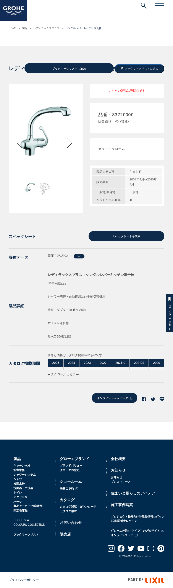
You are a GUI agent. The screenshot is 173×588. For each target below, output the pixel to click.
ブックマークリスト (169, 316)
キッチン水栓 (21, 465)
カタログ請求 (68, 510)
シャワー (19, 478)
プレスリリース (121, 481)
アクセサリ (20, 496)
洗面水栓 (19, 483)
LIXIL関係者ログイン (124, 520)
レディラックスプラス (46, 28)
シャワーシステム (24, 474)
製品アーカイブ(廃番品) (28, 505)
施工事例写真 (122, 504)
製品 (24, 28)
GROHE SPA (21, 519)
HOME (12, 28)
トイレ (17, 492)
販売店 (65, 534)
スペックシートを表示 (126, 236)
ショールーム (71, 481)
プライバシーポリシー (24, 579)
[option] (46, 131)
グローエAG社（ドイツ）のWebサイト (135, 530)
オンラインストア (122, 534)
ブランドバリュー (71, 465)
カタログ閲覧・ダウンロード (78, 506)
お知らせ (118, 470)
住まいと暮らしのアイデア (133, 493)
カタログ (67, 499)
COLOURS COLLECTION (29, 524)
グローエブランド (74, 458)
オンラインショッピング (111, 397)
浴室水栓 (19, 469)
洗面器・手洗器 (23, 487)
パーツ (17, 501)
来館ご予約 (67, 488)
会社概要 (118, 458)
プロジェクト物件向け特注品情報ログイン (137, 516)
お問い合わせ (71, 522)
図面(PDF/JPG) (58, 255)
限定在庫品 (20, 510)
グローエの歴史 (69, 469)
